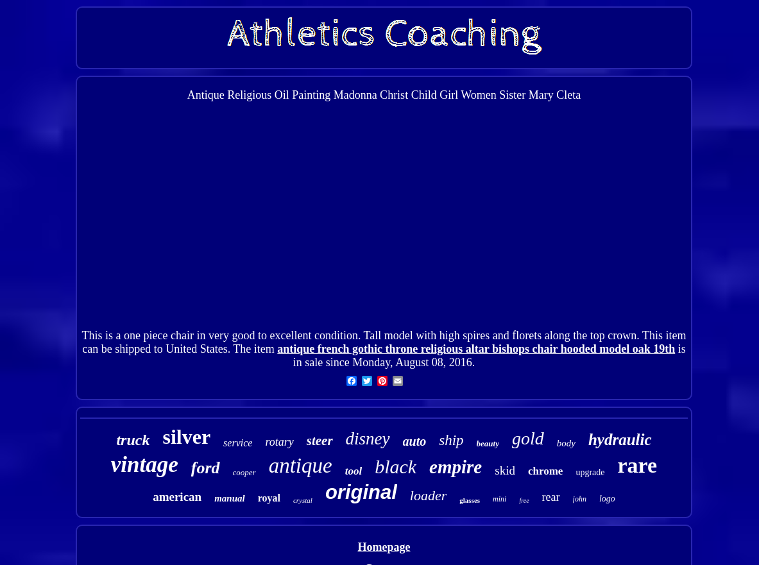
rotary (279, 441)
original (361, 492)
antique (300, 465)
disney (368, 438)
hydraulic (620, 439)
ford (205, 468)
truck (132, 440)
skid (505, 470)
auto (415, 441)
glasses (469, 500)
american (177, 496)
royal (269, 498)
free (524, 500)
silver (186, 436)
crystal (302, 500)
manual (229, 498)
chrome (545, 471)
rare (637, 465)
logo (607, 498)
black (395, 466)
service (237, 442)
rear (551, 497)
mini (499, 498)
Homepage (384, 547)
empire (455, 467)
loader (428, 495)
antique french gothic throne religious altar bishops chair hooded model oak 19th (476, 348)
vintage (144, 464)
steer (320, 440)
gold (528, 438)
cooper (244, 472)
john (579, 498)
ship (451, 440)
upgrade (590, 472)
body (566, 443)
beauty (488, 443)
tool (353, 471)
